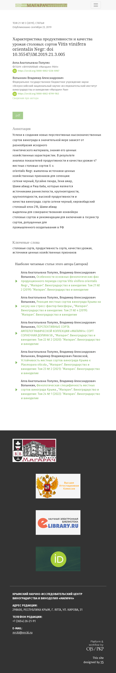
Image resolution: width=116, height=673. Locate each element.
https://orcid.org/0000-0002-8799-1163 (36, 93)
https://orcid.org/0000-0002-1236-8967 (36, 70)
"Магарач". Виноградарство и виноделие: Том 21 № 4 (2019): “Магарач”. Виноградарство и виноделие (54, 310)
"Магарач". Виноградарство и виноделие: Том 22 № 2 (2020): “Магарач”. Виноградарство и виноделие (60, 340)
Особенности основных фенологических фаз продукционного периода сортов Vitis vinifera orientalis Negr (60, 281)
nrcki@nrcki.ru (23, 632)
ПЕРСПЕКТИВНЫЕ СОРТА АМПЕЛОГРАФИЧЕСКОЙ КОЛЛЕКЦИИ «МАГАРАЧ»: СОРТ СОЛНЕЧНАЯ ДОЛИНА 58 (57, 331)
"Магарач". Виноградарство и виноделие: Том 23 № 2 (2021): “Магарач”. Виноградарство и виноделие (60, 369)
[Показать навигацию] (96, 5)
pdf (18, 115)
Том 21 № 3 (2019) (23, 23)
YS (102, 662)
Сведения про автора (25, 98)
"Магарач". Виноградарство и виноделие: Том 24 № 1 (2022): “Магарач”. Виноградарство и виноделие (60, 394)
